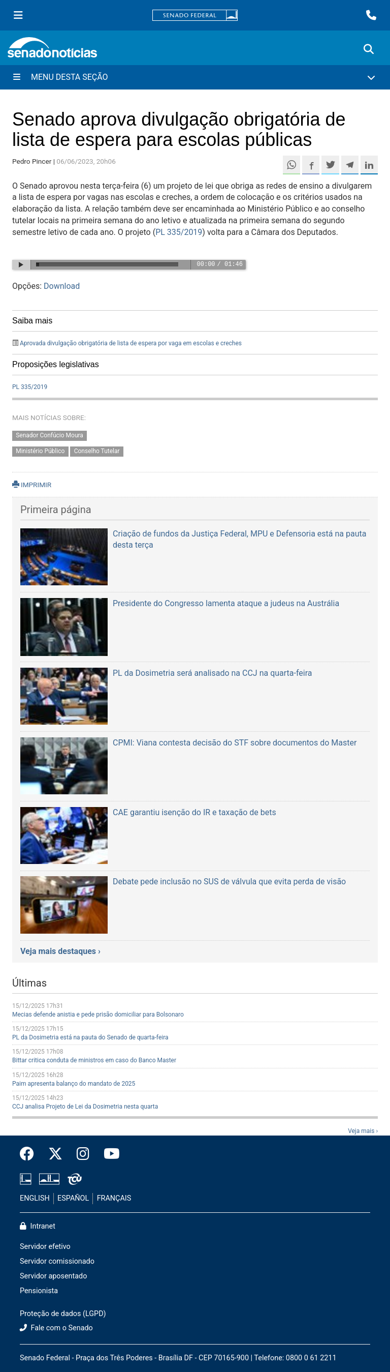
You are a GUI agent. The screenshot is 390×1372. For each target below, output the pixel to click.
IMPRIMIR (31, 485)
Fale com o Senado (56, 1328)
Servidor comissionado (57, 1261)
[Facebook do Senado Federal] (30, 1154)
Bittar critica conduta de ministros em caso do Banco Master (94, 1060)
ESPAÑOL (73, 1198)
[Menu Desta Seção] (195, 77)
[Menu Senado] (18, 15)
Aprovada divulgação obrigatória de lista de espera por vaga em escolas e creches (131, 343)
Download (62, 286)
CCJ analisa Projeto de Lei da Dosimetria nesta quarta (85, 1106)
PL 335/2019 (178, 232)
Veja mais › (363, 1131)
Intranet (37, 1226)
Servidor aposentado (53, 1276)
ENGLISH (35, 1198)
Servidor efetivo (45, 1246)
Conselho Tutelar (97, 451)
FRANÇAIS (114, 1198)
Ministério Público (40, 451)
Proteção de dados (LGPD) (63, 1313)
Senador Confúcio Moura (49, 435)
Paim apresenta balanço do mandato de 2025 (73, 1083)
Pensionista (39, 1291)
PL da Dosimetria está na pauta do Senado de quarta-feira (90, 1037)
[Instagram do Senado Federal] (83, 1154)
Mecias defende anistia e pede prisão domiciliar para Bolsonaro (98, 1014)
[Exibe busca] (368, 49)
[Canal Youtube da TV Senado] (108, 1154)
